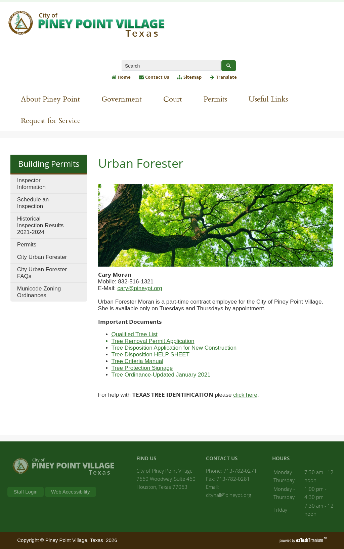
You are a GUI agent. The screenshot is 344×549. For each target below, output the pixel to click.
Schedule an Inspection (33, 202)
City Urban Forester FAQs (42, 272)
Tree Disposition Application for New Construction (174, 348)
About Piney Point (54, 98)
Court (172, 98)
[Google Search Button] (228, 65)
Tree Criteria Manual (137, 361)
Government (124, 98)
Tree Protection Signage (142, 368)
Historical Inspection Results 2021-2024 (40, 225)
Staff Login (25, 492)
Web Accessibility (70, 492)
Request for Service (54, 120)
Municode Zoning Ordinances (39, 292)
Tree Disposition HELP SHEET (150, 354)
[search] (170, 66)
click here (245, 395)
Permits (219, 98)
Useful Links (272, 98)
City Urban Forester (42, 257)
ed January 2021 (189, 374)
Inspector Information (31, 183)
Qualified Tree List (135, 334)
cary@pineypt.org (139, 288)
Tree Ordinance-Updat (140, 374)
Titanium (310, 540)
